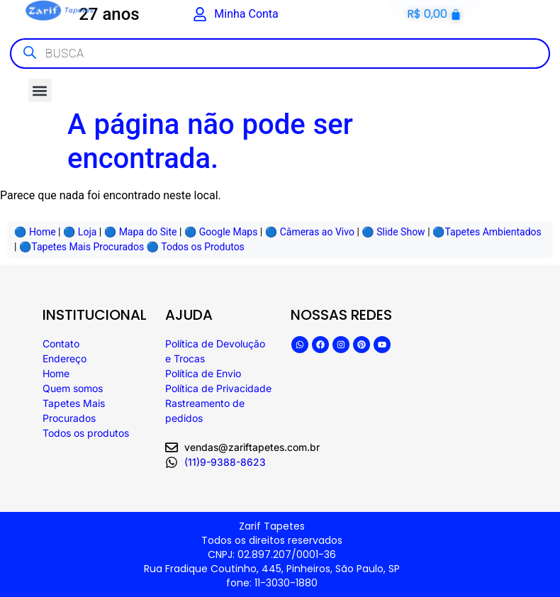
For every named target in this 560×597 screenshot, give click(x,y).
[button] (40, 90)
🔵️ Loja (79, 232)
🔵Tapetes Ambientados (487, 232)
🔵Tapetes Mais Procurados (81, 246)
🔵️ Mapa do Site (140, 232)
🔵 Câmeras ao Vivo (309, 232)
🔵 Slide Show (393, 232)
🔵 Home (35, 232)
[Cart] (434, 14)
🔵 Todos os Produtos (196, 246)
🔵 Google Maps (221, 232)
